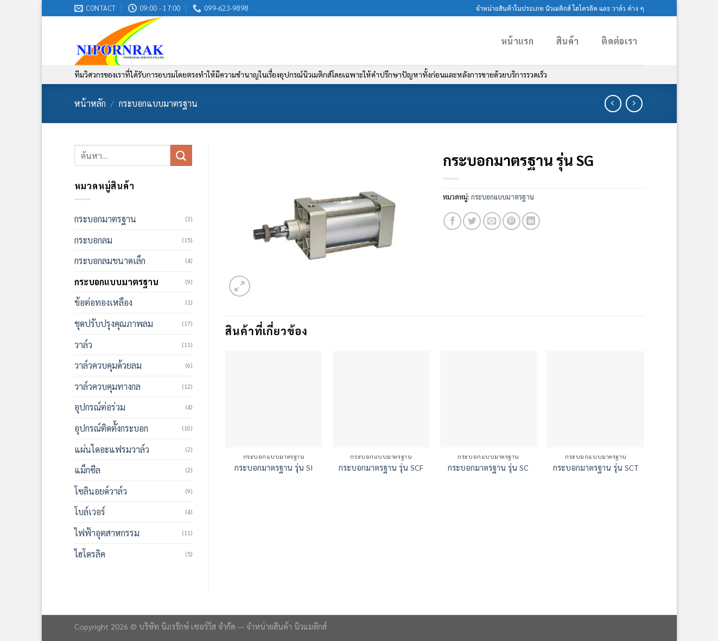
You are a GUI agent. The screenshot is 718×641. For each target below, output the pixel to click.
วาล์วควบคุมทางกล (107, 386)
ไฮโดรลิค (89, 554)
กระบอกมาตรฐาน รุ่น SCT (595, 467)
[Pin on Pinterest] (511, 221)
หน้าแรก (517, 41)
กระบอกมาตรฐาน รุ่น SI (273, 467)
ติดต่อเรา (619, 41)
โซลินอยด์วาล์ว (100, 491)
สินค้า (567, 41)
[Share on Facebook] (452, 221)
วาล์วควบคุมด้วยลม (108, 365)
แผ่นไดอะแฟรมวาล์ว (111, 449)
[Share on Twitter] (472, 221)
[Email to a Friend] (492, 221)
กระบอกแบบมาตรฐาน (158, 103)
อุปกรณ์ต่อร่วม (99, 407)
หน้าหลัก (90, 103)
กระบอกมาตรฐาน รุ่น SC (488, 467)
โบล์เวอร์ (89, 511)
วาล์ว (83, 344)
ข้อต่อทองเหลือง (103, 302)
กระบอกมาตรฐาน (105, 219)
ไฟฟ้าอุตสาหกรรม (106, 533)
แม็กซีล (87, 470)
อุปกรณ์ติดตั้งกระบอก (111, 428)
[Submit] (181, 155)
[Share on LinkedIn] (531, 221)
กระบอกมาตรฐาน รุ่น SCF (381, 467)
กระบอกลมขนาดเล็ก (109, 260)
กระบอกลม (93, 240)
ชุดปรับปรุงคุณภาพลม (113, 323)
